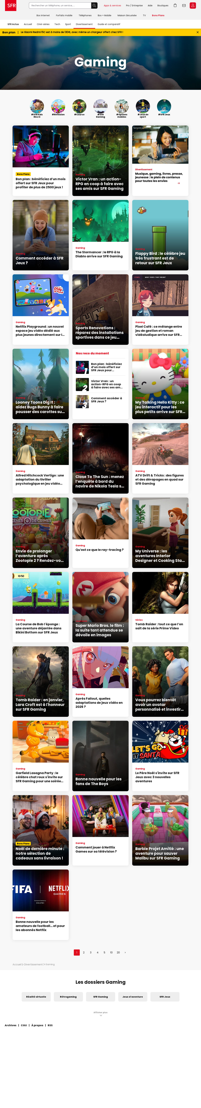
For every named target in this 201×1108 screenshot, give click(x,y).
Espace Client (192, 5)
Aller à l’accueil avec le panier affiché (175, 5)
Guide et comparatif (109, 24)
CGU (24, 1025)
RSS (50, 1025)
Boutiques (163, 5)
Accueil (28, 24)
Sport (68, 24)
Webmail (184, 5)
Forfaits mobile (64, 15)
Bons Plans (158, 15)
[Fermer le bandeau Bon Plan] (197, 32)
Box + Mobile (104, 15)
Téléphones (85, 15)
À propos (37, 1025)
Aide (150, 5)
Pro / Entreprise (134, 5)
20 (118, 952)
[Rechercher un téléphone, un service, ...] (60, 5)
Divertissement (84, 24)
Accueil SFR (10, 5)
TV (144, 15)
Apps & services (112, 5)
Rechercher (94, 5)
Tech (57, 24)
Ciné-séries (43, 24)
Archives (10, 1025)
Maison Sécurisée (127, 15)
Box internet (43, 15)
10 (111, 952)
